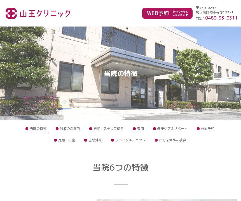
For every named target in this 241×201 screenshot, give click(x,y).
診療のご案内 (70, 128)
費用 (140, 128)
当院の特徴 (38, 128)
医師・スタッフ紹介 (108, 128)
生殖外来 (95, 140)
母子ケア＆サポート (172, 128)
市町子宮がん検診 (172, 140)
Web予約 (207, 128)
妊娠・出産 (66, 140)
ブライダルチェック (130, 140)
